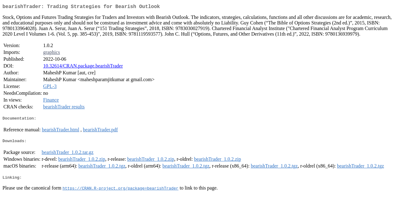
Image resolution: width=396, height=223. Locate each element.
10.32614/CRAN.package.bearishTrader (83, 67)
